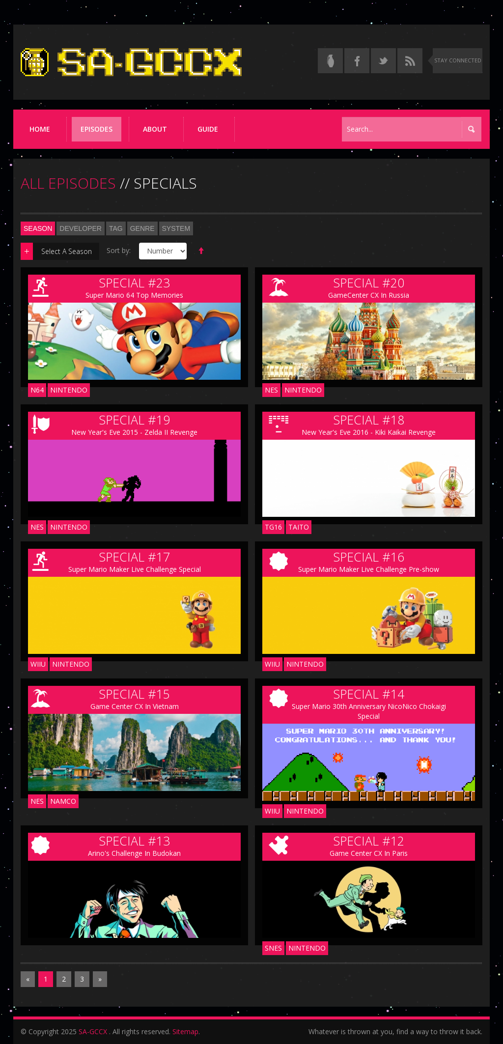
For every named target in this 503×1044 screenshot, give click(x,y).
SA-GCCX (93, 1031)
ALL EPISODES (68, 183)
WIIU (38, 664)
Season (38, 228)
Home (39, 129)
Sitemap (185, 1031)
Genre (142, 228)
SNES (273, 948)
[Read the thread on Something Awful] (330, 60)
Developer (80, 228)
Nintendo (68, 390)
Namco (63, 801)
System (176, 228)
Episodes (96, 129)
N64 (37, 390)
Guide (207, 129)
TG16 (273, 527)
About (155, 129)
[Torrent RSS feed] (409, 60)
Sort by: (119, 250)
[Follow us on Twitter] (383, 60)
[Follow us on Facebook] (356, 60)
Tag (116, 228)
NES (271, 390)
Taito (298, 527)
